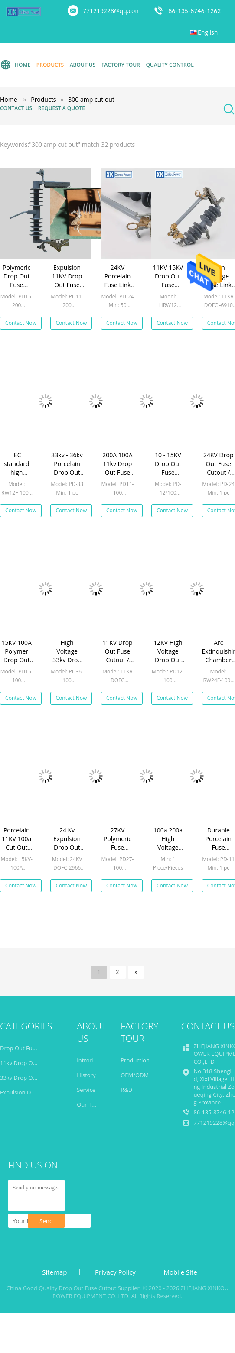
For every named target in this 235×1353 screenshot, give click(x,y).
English (208, 32)
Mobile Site (180, 1272)
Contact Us (16, 108)
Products (50, 64)
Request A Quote (61, 108)
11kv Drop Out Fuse (26, 1063)
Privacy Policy (115, 1272)
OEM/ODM (135, 1075)
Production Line (141, 1060)
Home (15, 65)
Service (86, 1090)
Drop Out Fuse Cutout (29, 1048)
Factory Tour (120, 64)
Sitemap (54, 1272)
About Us (83, 64)
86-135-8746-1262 (194, 10)
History (86, 1075)
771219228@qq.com (112, 10)
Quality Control (169, 64)
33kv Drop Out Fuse (26, 1077)
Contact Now (20, 323)
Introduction (93, 1060)
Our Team (90, 1104)
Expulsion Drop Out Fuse (32, 1092)
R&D (126, 1090)
